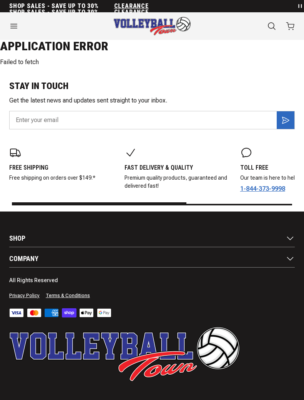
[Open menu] (50, 26)
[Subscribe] (285, 120)
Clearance (131, 6)
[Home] (152, 26)
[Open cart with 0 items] (290, 26)
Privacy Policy (24, 295)
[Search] (271, 26)
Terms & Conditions (68, 295)
